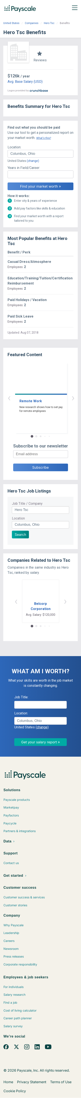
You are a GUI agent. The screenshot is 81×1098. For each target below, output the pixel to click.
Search (20, 534)
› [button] (45, 398)
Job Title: (21, 697)
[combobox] (40, 154)
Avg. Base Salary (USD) (25, 82)
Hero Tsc (49, 23)
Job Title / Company (27, 504)
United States (11, 23)
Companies (31, 23)
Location (18, 518)
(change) (33, 161)
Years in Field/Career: (24, 168)
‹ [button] (35, 398)
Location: (14, 147)
